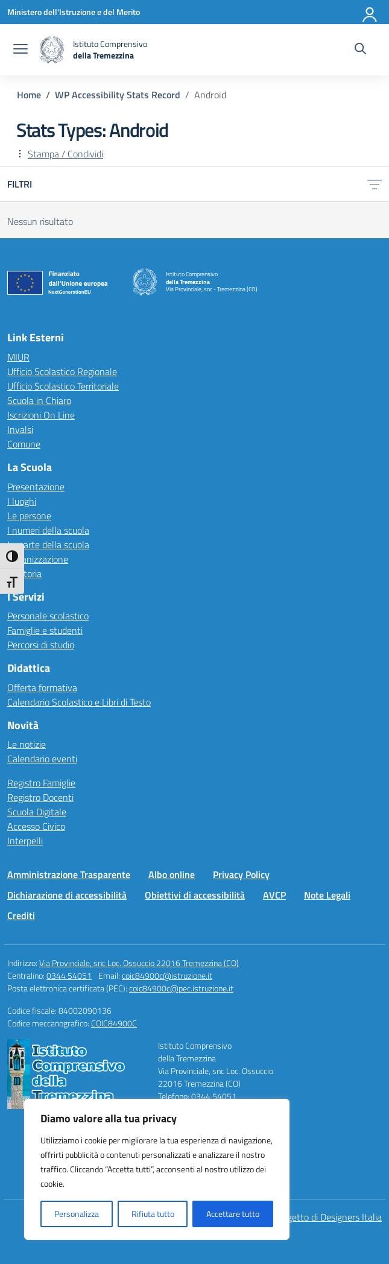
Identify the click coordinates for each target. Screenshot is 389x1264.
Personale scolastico (48, 615)
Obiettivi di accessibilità (195, 895)
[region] (156, 1169)
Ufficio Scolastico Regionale (62, 371)
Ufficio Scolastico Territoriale (63, 386)
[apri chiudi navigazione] (20, 50)
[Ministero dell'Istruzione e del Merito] (73, 11)
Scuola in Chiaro (39, 400)
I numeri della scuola (48, 530)
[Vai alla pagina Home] (29, 94)
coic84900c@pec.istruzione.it (181, 988)
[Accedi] (370, 12)
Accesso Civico (36, 826)
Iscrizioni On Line (41, 415)
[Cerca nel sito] (360, 50)
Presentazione (36, 486)
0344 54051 (69, 975)
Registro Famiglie (41, 783)
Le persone (29, 515)
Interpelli (25, 840)
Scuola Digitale (36, 811)
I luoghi (21, 501)
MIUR (18, 357)
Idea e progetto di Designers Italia (315, 1217)
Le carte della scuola (48, 544)
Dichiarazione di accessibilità (67, 895)
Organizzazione (37, 559)
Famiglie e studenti (45, 630)
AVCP (274, 895)
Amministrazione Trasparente (68, 874)
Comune (23, 444)
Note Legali (327, 895)
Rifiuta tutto (152, 1213)
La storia (24, 573)
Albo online (171, 874)
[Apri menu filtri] (374, 184)
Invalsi (20, 429)
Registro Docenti (40, 797)
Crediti (21, 915)
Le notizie (26, 744)
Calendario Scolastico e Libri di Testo (79, 702)
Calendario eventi (42, 758)
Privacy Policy (241, 874)
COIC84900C (114, 1023)
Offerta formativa (42, 687)
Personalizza (76, 1213)
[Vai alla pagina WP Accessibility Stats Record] (117, 94)
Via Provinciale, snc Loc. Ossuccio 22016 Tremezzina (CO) (139, 962)
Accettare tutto (232, 1213)
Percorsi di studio (40, 644)
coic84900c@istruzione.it (167, 975)
